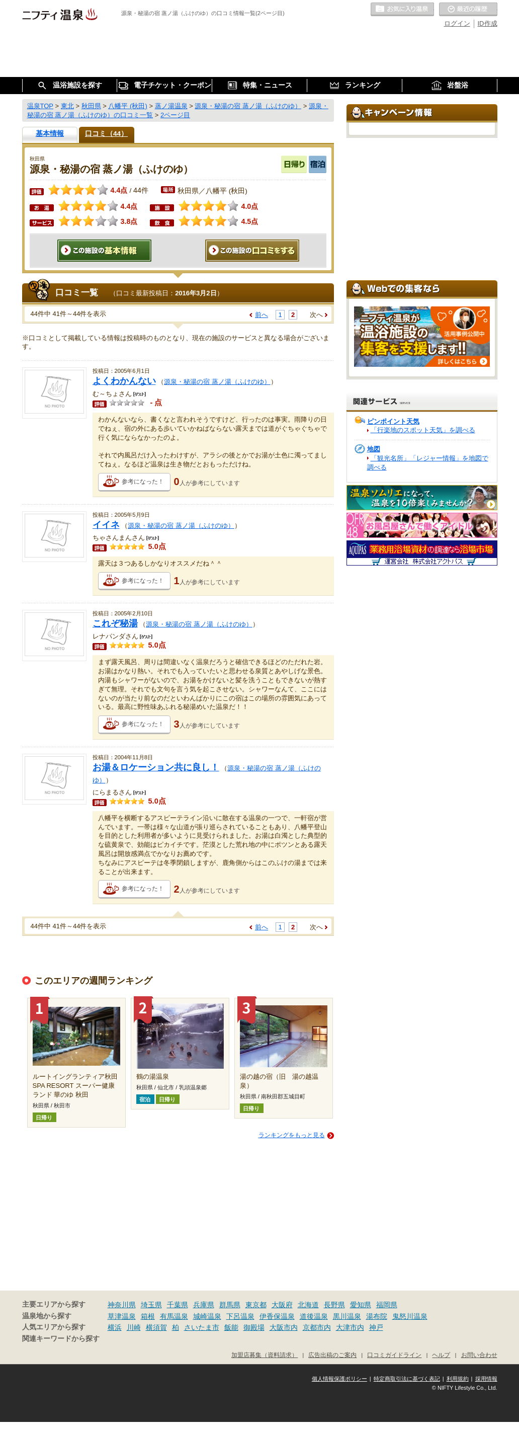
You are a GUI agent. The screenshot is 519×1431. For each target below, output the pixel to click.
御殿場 (254, 1327)
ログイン (457, 23)
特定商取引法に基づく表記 (407, 1379)
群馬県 (229, 1305)
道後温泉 (314, 1316)
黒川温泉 (347, 1316)
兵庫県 (203, 1305)
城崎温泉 (207, 1316)
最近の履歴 (468, 10)
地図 (373, 449)
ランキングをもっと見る (291, 1135)
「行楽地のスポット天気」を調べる (423, 430)
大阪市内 (284, 1327)
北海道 (308, 1305)
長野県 (334, 1305)
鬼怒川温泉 (409, 1316)
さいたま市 (201, 1327)
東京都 (256, 1305)
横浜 (115, 1327)
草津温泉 (122, 1316)
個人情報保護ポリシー (339, 1379)
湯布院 (376, 1316)
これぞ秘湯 (115, 623)
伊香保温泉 (277, 1316)
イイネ (106, 525)
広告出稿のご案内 (332, 1355)
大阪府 (282, 1305)
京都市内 (317, 1327)
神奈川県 (122, 1305)
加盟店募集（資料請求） (264, 1355)
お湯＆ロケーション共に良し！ (156, 767)
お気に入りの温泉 (402, 10)
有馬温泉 (174, 1316)
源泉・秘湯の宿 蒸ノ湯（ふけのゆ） (217, 381)
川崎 (134, 1327)
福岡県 (386, 1305)
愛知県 (360, 1305)
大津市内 (350, 1327)
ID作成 (487, 23)
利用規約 (458, 1379)
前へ (261, 315)
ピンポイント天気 (393, 421)
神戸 (376, 1327)
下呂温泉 (240, 1316)
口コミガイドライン (394, 1355)
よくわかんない (124, 381)
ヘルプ (441, 1355)
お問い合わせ (479, 1355)
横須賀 (156, 1327)
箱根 (148, 1316)
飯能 (231, 1327)
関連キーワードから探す (61, 1338)
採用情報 (486, 1379)
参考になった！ (143, 481)
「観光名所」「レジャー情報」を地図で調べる (427, 462)
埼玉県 (151, 1305)
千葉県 (177, 1305)
